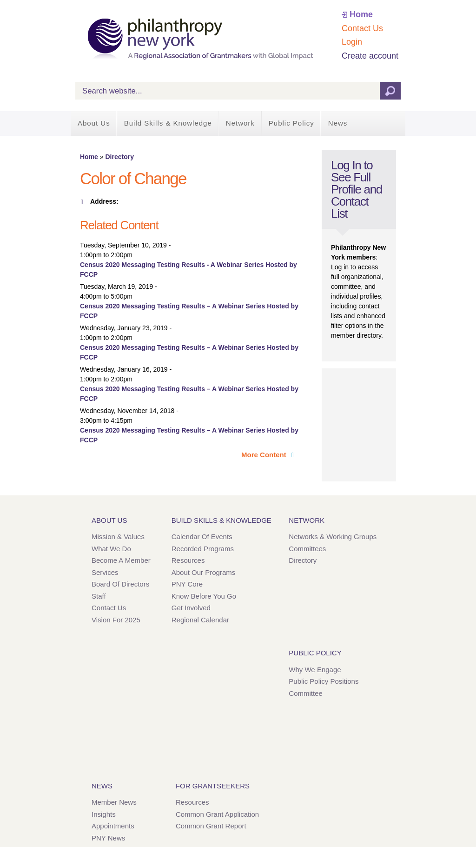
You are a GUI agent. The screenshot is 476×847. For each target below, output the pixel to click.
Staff (99, 596)
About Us (94, 123)
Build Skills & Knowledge (168, 123)
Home (361, 14)
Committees (307, 549)
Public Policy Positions (323, 681)
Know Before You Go (204, 596)
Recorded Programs (203, 549)
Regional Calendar (200, 620)
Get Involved (191, 608)
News (338, 123)
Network (240, 123)
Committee (306, 693)
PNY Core (187, 584)
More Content (264, 455)
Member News (114, 802)
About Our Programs (204, 572)
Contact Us (362, 28)
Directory (119, 156)
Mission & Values (118, 536)
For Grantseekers (213, 786)
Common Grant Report (211, 826)
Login (352, 42)
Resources (188, 560)
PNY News (108, 838)
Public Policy (291, 123)
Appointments (113, 826)
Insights (104, 814)
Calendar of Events (202, 536)
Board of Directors (120, 584)
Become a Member (121, 560)
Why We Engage (315, 670)
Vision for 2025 (116, 620)
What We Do (111, 549)
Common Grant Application (217, 814)
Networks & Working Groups (333, 536)
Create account (370, 55)
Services (105, 572)
